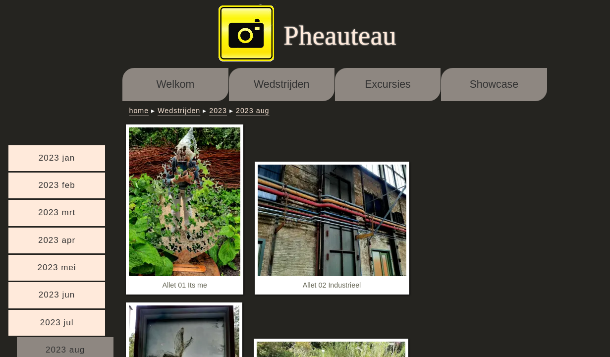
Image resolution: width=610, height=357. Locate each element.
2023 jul (57, 322)
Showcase (494, 84)
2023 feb (56, 185)
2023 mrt (56, 212)
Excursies (387, 84)
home (139, 111)
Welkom (176, 84)
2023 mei (56, 267)
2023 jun (57, 294)
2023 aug (253, 111)
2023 (218, 111)
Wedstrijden (281, 84)
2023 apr (56, 240)
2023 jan (57, 158)
